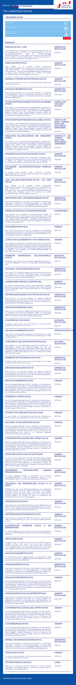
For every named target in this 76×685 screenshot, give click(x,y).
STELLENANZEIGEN (18, 6)
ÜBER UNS (6, 6)
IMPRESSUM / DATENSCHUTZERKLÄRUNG (17, 679)
